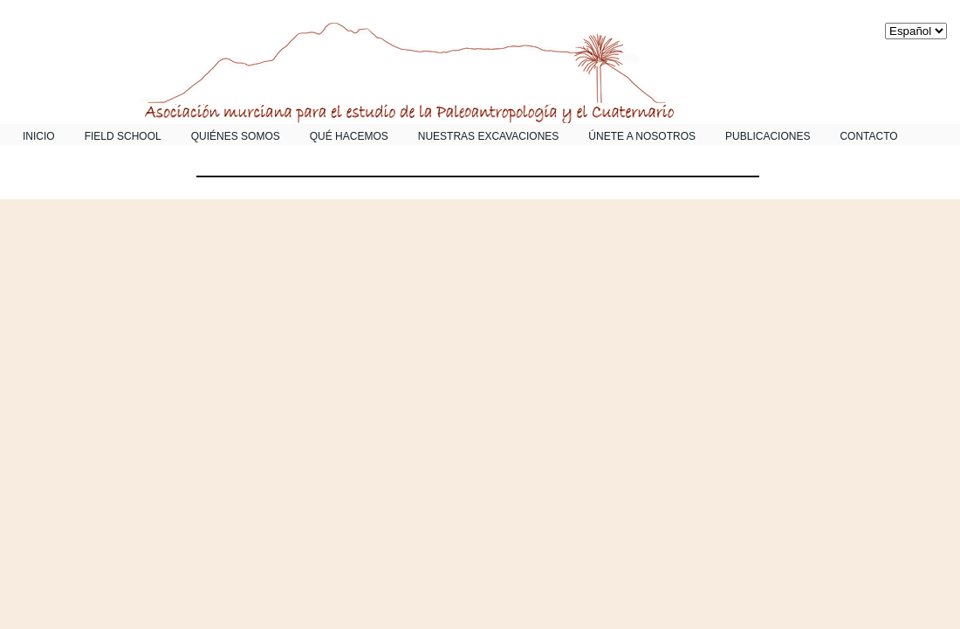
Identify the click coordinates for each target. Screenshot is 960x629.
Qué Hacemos (349, 136)
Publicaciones (767, 136)
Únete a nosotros (642, 136)
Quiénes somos (235, 136)
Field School (123, 136)
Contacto (868, 136)
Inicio (39, 136)
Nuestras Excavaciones (488, 136)
